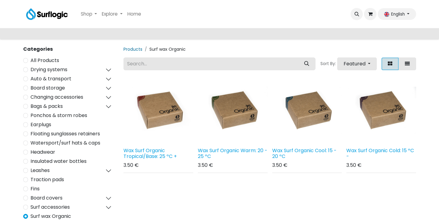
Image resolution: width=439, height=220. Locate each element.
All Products (44, 60)
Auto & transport (50, 78)
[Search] (307, 63)
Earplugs (40, 124)
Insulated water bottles (58, 161)
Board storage (47, 87)
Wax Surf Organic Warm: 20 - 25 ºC (232, 153)
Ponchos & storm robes (58, 115)
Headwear (42, 152)
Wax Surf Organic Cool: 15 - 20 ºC (304, 153)
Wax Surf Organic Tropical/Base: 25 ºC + (150, 153)
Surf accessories (50, 207)
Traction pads (47, 179)
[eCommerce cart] (370, 14)
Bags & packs (46, 106)
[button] (357, 14)
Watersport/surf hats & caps (65, 142)
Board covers (46, 197)
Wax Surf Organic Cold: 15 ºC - (380, 153)
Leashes (40, 170)
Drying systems (48, 69)
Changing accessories (56, 97)
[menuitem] (89, 14)
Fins (35, 188)
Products (132, 49)
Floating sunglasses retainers (65, 133)
